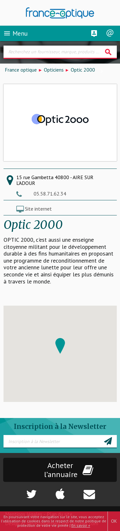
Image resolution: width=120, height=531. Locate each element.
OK (114, 521)
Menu (15, 33)
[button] (60, 346)
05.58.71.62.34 (50, 193)
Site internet (38, 208)
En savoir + (80, 525)
